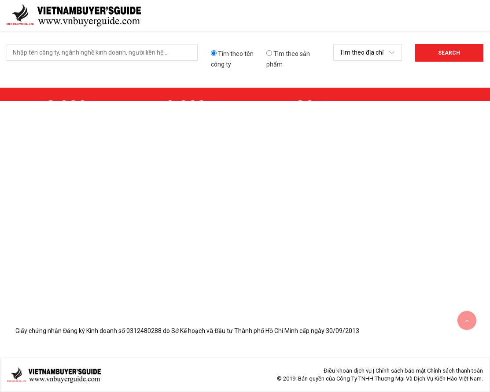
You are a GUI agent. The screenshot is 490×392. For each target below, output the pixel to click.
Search (449, 53)
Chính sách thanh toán (455, 370)
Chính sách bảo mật (401, 370)
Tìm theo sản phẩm (288, 59)
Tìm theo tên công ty (232, 59)
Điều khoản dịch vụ (348, 370)
